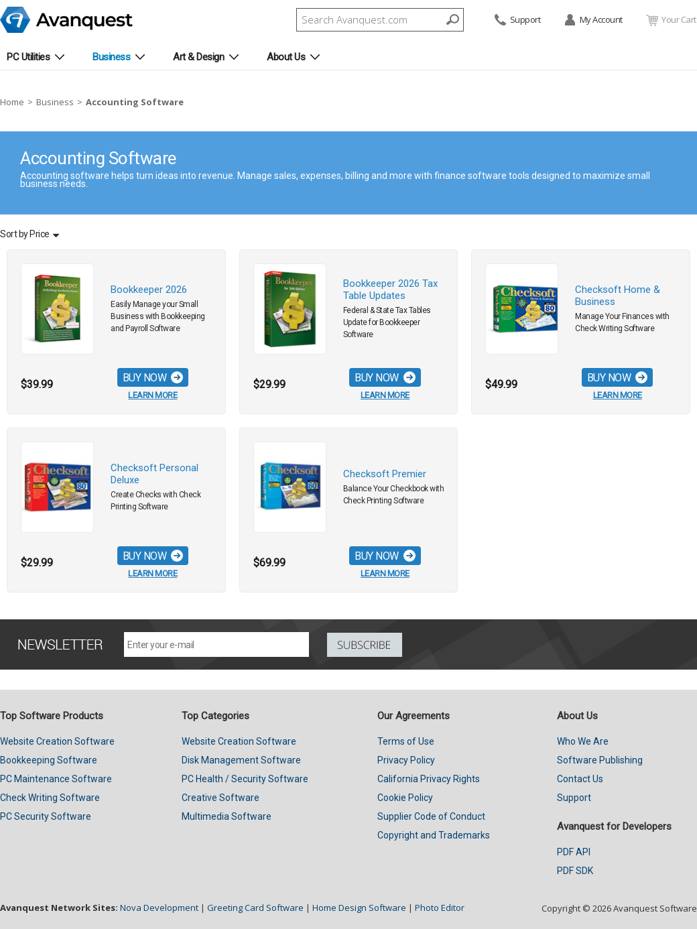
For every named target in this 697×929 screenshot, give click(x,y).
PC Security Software (45, 816)
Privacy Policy (406, 760)
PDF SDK (575, 870)
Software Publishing (600, 760)
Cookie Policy (405, 797)
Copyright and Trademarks (433, 835)
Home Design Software (359, 908)
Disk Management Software (241, 760)
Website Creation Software (57, 741)
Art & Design (198, 57)
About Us (286, 57)
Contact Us (580, 778)
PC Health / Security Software (245, 778)
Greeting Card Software (255, 908)
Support (516, 20)
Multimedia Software (226, 816)
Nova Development (159, 908)
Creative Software (220, 797)
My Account (593, 20)
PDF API (573, 852)
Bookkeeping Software (48, 760)
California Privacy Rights (428, 778)
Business (111, 57)
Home (12, 102)
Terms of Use (405, 741)
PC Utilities (28, 57)
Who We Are (583, 741)
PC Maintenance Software (56, 778)
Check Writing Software (50, 797)
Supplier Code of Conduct (431, 816)
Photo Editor (439, 908)
